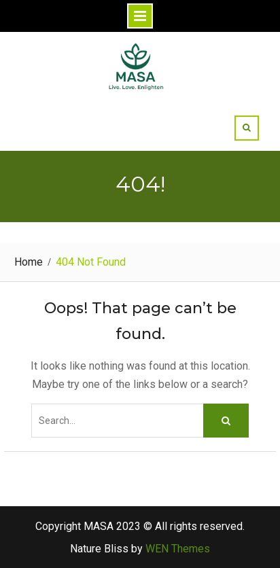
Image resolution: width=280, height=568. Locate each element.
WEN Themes (177, 548)
